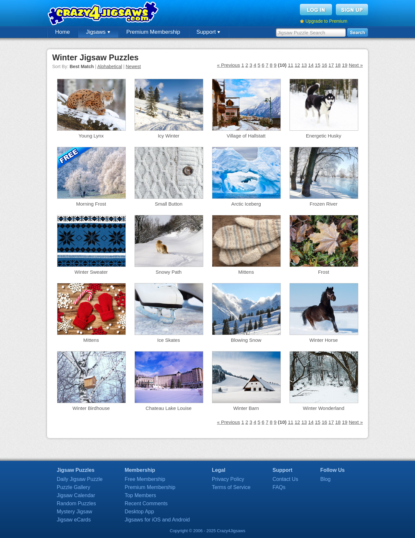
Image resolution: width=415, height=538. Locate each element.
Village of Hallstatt (246, 135)
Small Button (168, 204)
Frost (323, 272)
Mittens (246, 272)
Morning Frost (91, 204)
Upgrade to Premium (326, 21)
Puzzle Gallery (73, 487)
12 (297, 65)
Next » (356, 65)
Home (62, 32)
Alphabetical (109, 66)
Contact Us (285, 479)
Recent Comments (146, 503)
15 (317, 65)
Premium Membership (153, 32)
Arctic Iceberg (246, 204)
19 (345, 65)
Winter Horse (323, 340)
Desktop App (139, 511)
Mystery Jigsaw (74, 511)
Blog (325, 479)
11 (290, 65)
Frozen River (324, 204)
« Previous (228, 65)
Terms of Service (231, 487)
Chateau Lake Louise (169, 408)
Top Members (140, 495)
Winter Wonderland (323, 408)
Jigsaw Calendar (76, 495)
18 (338, 65)
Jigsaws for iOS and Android (157, 519)
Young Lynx (90, 135)
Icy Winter (169, 135)
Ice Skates (168, 340)
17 (331, 65)
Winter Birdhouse (91, 408)
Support (208, 32)
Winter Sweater (91, 272)
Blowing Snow (246, 340)
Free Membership (144, 479)
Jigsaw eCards (74, 519)
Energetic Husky (323, 135)
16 (324, 65)
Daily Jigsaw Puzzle (79, 479)
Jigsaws (98, 32)
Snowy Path (169, 272)
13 (304, 65)
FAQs (279, 487)
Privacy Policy (228, 479)
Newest (133, 66)
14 (311, 65)
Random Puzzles (76, 503)
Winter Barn (246, 408)
